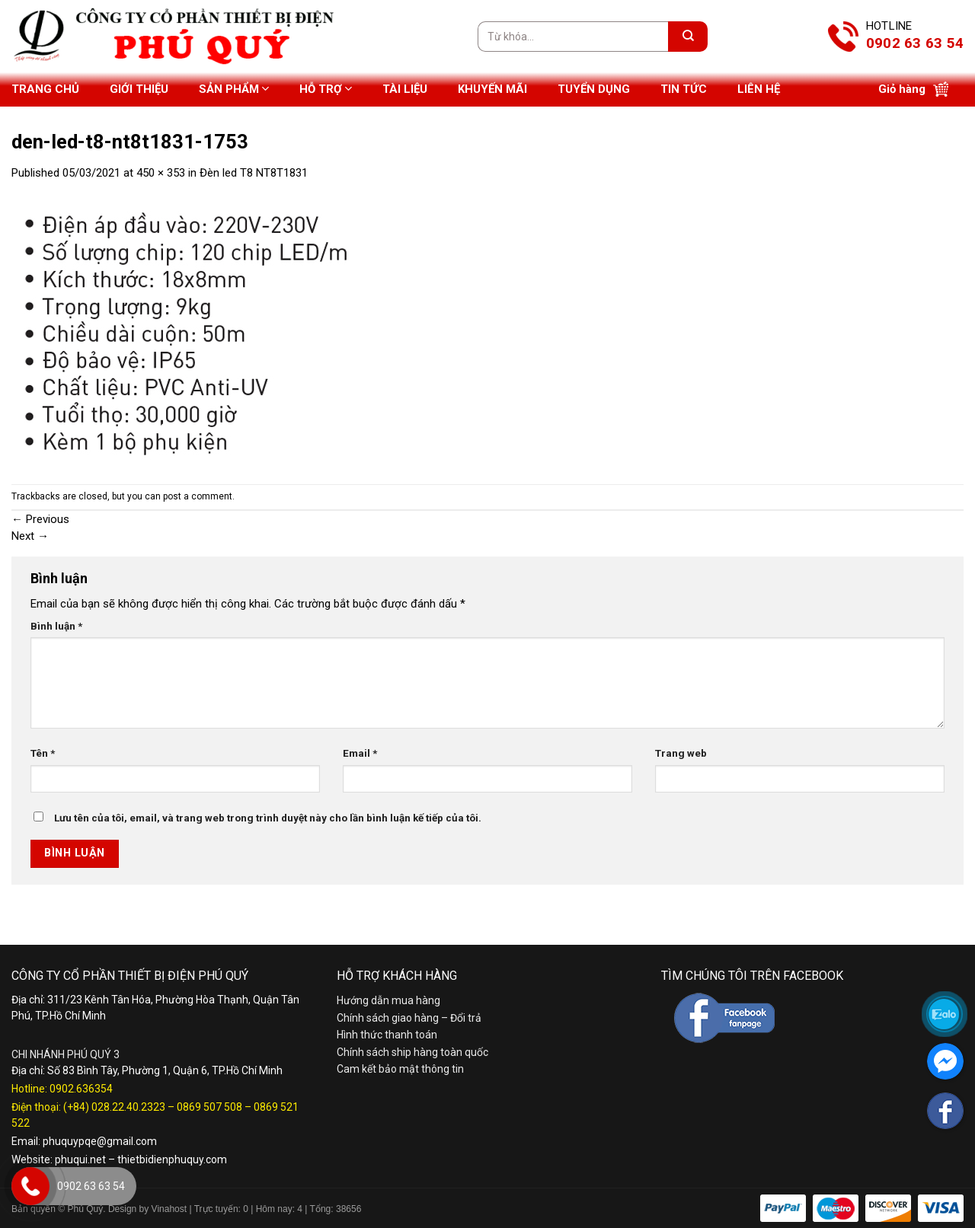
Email (360, 753)
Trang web (681, 753)
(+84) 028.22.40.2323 (114, 1107)
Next (30, 536)
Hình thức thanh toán (387, 1035)
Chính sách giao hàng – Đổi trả (409, 1018)
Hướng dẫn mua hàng (388, 1000)
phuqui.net (80, 1159)
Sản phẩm (234, 88)
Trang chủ (45, 89)
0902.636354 (81, 1089)
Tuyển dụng (594, 89)
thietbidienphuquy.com (172, 1159)
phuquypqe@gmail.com (100, 1141)
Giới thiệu (139, 89)
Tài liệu (404, 89)
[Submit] (688, 36)
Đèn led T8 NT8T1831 (254, 173)
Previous (40, 519)
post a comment (197, 496)
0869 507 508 (209, 1107)
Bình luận (56, 626)
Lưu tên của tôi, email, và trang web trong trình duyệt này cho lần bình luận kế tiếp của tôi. (267, 818)
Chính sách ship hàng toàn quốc (412, 1052)
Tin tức (683, 89)
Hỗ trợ (325, 88)
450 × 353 (160, 173)
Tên (42, 753)
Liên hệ (758, 89)
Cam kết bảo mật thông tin (400, 1069)
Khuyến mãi (492, 89)
